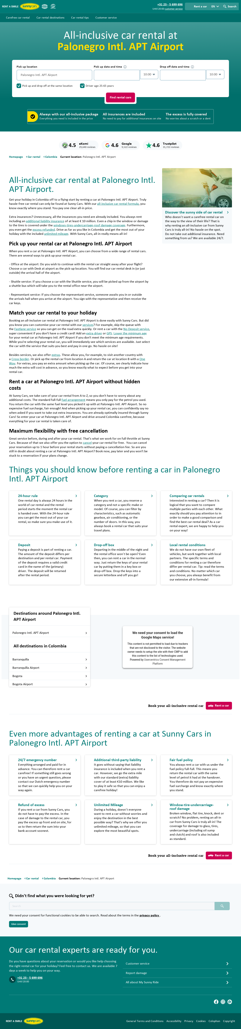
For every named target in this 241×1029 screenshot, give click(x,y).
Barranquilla (49, 659)
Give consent (18, 924)
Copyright (229, 1021)
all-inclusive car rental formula (118, 204)
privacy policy (150, 915)
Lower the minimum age (130, 333)
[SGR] (53, 6)
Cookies (201, 1021)
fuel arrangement (73, 400)
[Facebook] (216, 1002)
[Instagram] (223, 1002)
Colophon (214, 1021)
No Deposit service (136, 329)
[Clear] (88, 75)
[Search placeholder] (222, 906)
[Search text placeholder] (112, 906)
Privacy (188, 1021)
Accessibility (173, 1021)
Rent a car (218, 706)
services (87, 325)
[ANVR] (45, 6)
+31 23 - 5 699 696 (30, 978)
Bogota (49, 676)
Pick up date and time (110, 66)
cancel (87, 443)
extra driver (94, 333)
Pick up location (27, 66)
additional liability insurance (45, 221)
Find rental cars (120, 97)
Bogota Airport (49, 684)
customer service (174, 9)
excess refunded (44, 229)
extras (56, 355)
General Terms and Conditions (144, 1021)
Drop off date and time (177, 66)
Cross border (20, 359)
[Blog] (229, 1002)
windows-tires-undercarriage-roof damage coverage (89, 225)
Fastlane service (25, 329)
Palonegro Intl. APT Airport (49, 633)
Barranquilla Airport (49, 668)
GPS (109, 333)
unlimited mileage (56, 234)
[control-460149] (117, 75)
